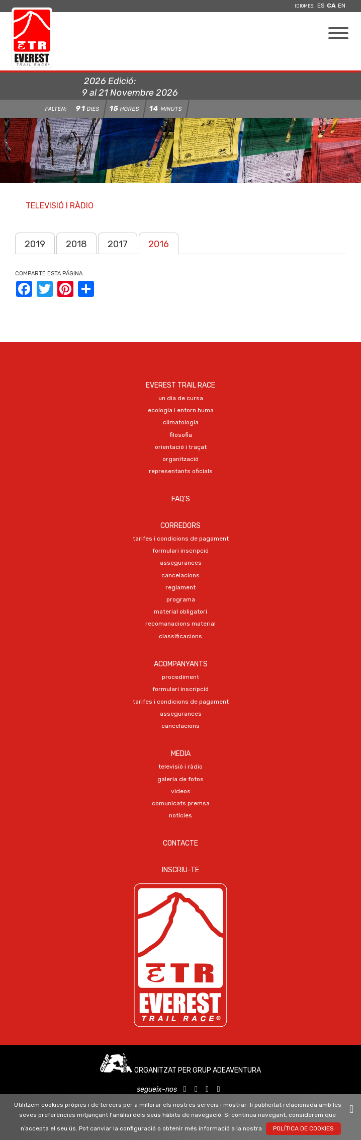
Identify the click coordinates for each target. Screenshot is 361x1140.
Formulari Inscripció (180, 550)
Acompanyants (181, 664)
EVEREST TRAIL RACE (180, 385)
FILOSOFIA (180, 434)
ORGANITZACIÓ (180, 459)
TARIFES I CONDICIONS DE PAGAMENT (181, 538)
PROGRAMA (180, 599)
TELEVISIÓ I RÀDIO (180, 766)
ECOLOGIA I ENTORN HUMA (181, 410)
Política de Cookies (303, 1128)
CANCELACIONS (180, 575)
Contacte (180, 843)
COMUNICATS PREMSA (181, 803)
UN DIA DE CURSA (180, 398)
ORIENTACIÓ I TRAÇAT (181, 446)
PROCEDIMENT (180, 676)
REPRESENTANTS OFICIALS (181, 471)
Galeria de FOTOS (180, 779)
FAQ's (180, 499)
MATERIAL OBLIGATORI (180, 611)
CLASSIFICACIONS (180, 636)
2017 (118, 244)
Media (181, 753)
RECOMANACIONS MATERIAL (180, 623)
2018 (76, 244)
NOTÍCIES (180, 815)
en (341, 5)
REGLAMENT (180, 587)
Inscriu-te (180, 870)
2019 (35, 244)
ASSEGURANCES (181, 562)
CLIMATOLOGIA (181, 422)
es (321, 5)
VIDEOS (181, 791)
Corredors (180, 525)
